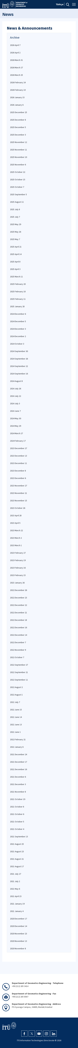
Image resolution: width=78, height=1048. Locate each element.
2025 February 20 (18, 284)
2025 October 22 (17, 172)
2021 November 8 (18, 791)
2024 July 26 (15, 388)
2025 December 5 (18, 127)
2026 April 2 (15, 52)
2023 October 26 (17, 508)
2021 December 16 (18, 769)
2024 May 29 (15, 426)
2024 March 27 (16, 433)
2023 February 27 (18, 552)
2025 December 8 (18, 119)
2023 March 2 (16, 537)
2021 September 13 (19, 836)
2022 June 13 (16, 724)
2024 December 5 (18, 321)
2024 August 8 (16, 381)
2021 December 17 (18, 761)
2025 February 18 (18, 291)
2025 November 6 (18, 164)
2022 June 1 (15, 732)
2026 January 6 (16, 104)
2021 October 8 (17, 806)
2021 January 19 (17, 903)
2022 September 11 (19, 679)
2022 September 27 (19, 664)
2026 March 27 (16, 67)
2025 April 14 (15, 254)
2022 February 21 (18, 739)
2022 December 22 (18, 605)
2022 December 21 (18, 612)
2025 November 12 (18, 142)
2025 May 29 (15, 224)
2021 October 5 (17, 821)
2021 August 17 (17, 866)
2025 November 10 (18, 157)
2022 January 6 (16, 747)
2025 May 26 (15, 231)
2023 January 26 (17, 582)
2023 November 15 (18, 500)
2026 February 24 (18, 82)
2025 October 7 (17, 187)
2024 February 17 (18, 440)
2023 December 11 (18, 463)
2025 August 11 (17, 202)
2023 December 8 (18, 470)
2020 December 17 (18, 918)
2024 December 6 (18, 314)
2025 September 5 (18, 194)
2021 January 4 (16, 911)
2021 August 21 (17, 859)
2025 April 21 (15, 246)
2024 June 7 (15, 411)
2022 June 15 (16, 709)
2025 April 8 (15, 261)
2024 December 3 (18, 328)
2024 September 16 (19, 373)
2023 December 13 (18, 455)
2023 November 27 (18, 485)
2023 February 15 (18, 575)
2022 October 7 (17, 657)
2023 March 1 (16, 545)
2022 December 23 (18, 597)
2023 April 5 (15, 523)
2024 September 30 (19, 351)
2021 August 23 (17, 851)
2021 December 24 (18, 754)
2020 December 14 (18, 926)
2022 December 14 (18, 635)
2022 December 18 (18, 620)
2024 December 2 (18, 336)
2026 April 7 (15, 45)
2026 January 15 (17, 97)
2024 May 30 (15, 418)
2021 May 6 (15, 888)
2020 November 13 (18, 941)
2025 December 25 (18, 112)
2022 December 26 (18, 590)
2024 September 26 (19, 358)
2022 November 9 (18, 649)
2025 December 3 (18, 134)
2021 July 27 (15, 873)
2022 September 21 (19, 672)
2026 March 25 (16, 75)
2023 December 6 (18, 478)
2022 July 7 (15, 702)
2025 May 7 (15, 239)
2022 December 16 (18, 627)
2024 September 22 (19, 366)
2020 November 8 (18, 948)
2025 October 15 (17, 179)
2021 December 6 (18, 776)
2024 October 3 (17, 343)
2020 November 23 (18, 933)
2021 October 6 (17, 814)
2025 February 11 (18, 299)
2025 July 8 (15, 209)
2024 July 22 (15, 396)
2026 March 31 (16, 60)
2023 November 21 (18, 493)
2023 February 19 (18, 560)
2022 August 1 (16, 694)
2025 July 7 (15, 216)
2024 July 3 (15, 403)
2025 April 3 (15, 269)
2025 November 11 (18, 149)
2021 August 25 (17, 844)
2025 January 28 (17, 306)
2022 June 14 (16, 717)
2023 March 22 (16, 530)
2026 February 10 (18, 90)
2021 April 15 (15, 896)
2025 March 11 (16, 276)
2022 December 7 (18, 642)
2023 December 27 (18, 448)
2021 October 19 (17, 799)
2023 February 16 (18, 567)
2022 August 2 (16, 687)
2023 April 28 (15, 515)
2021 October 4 (17, 829)
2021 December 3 (18, 784)
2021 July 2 (15, 881)
